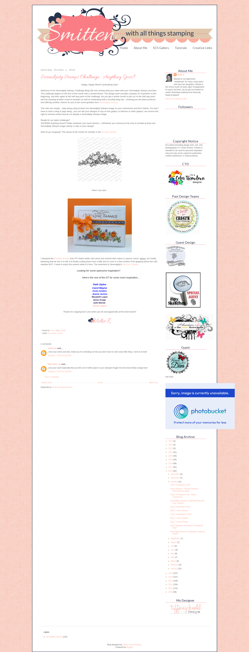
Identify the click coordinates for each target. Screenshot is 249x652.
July (173, 546)
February (175, 565)
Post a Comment (52, 377)
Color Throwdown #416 (180, 485)
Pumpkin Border (62, 258)
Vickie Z (180, 75)
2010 (170, 592)
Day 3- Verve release (179, 510)
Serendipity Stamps (108, 102)
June (173, 550)
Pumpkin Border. (109, 132)
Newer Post (46, 382)
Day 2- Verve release (179, 518)
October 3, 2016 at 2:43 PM (59, 371)
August (174, 542)
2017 (170, 467)
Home (124, 48)
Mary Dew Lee (54, 364)
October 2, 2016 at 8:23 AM (59, 355)
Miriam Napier (100, 306)
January (174, 568)
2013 (170, 581)
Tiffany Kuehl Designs (131, 645)
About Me (140, 48)
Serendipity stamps (55, 333)
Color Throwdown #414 (180, 507)
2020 (170, 456)
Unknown (52, 348)
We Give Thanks (130, 264)
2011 (170, 588)
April (173, 557)
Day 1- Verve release (179, 522)
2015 (170, 573)
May (173, 553)
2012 (170, 584)
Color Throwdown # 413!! (181, 514)
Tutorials (181, 48)
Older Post (153, 382)
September (176, 538)
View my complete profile (176, 99)
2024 (170, 441)
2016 (170, 471)
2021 (170, 452)
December (175, 474)
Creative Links (202, 48)
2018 (170, 463)
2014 (170, 577)
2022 (170, 448)
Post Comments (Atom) (62, 387)
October (174, 482)
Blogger (129, 647)
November (175, 478)
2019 (170, 459)
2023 (170, 445)
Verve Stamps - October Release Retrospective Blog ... (184, 490)
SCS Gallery (161, 48)
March (174, 561)
